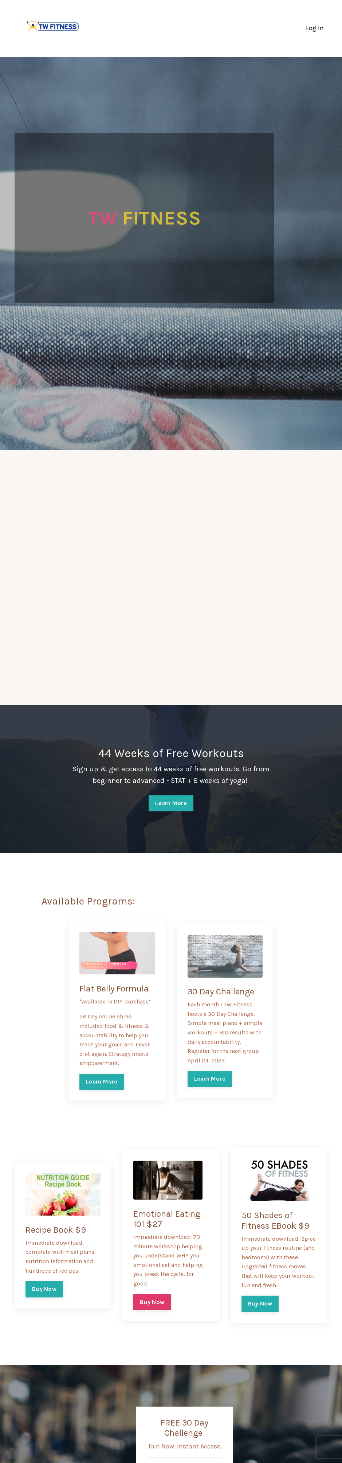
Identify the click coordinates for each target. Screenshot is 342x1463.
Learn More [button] (171, 803)
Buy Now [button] (44, 1288)
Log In (315, 28)
